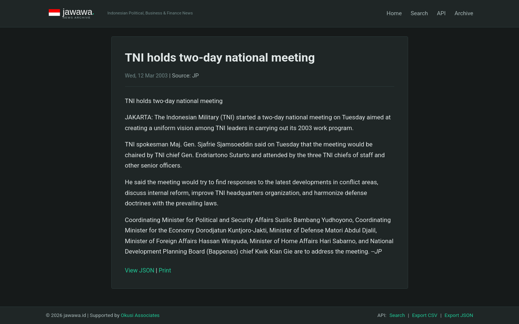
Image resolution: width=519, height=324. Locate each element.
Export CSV (424, 315)
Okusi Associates (140, 315)
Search (419, 13)
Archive (463, 13)
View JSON (139, 270)
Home (394, 13)
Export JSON (458, 315)
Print (165, 270)
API (441, 13)
